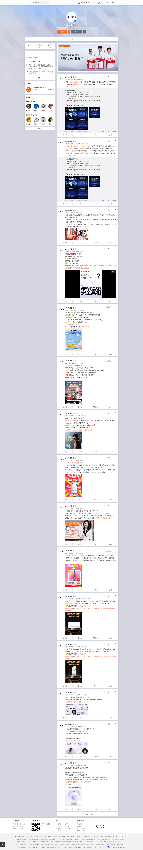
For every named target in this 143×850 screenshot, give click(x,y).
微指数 (21, 828)
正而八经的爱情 (30, 110)
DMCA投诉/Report (98, 836)
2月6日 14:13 (69, 251)
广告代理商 (67, 828)
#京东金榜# (89, 601)
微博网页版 (79, 131)
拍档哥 (43, 124)
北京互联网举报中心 (33, 844)
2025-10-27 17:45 (70, 695)
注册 (106, 3)
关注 (62, 32)
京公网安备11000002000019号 (116, 847)
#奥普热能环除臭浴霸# (103, 656)
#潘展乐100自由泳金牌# (85, 430)
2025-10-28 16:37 (70, 599)
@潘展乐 (68, 420)
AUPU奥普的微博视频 (81, 268)
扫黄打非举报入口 (111, 844)
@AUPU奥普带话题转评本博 (83, 153)
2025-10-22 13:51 (70, 765)
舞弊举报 (39, 836)
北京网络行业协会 (99, 844)
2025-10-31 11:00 (70, 508)
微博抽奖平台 (80, 79)
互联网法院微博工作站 (111, 836)
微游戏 (15, 828)
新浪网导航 (62, 836)
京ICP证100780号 (22, 839)
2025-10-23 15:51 (70, 727)
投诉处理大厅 (87, 836)
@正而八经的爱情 (74, 82)
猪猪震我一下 (30, 124)
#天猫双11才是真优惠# (102, 513)
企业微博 (58, 826)
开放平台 (58, 830)
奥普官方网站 (37, 72)
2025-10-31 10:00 (70, 553)
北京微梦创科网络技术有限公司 (95, 847)
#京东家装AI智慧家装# (72, 146)
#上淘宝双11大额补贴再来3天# (75, 463)
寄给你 (51, 124)
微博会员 (15, 826)
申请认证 (58, 824)
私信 (76, 32)
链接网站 (66, 824)
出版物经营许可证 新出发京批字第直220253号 (111, 842)
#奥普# (79, 266)
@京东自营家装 (69, 90)
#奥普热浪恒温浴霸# (102, 608)
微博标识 (58, 828)
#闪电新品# (70, 603)
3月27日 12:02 (69, 79)
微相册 (21, 826)
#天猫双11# (76, 516)
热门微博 (15, 824)
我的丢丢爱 (44, 110)
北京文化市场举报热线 (77, 844)
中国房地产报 (37, 110)
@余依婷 (97, 215)
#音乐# (75, 702)
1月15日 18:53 (69, 310)
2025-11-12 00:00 (70, 460)
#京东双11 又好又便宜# (88, 608)
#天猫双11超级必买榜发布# (105, 518)
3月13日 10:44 (69, 144)
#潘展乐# (68, 430)
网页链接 (70, 87)
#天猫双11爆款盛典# (84, 782)
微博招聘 (55, 836)
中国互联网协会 (88, 844)
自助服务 (79, 826)
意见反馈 (33, 836)
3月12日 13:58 (69, 131)
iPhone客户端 (80, 144)
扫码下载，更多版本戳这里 (46, 824)
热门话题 (22, 824)
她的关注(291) (30, 102)
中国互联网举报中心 (21, 844)
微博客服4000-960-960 (22, 836)
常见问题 (79, 824)
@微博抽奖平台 (77, 84)
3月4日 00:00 (69, 213)
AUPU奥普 (68, 77)
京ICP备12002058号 (34, 839)
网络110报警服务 (64, 844)
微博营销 (66, 826)
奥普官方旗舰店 (46, 72)
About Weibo (47, 836)
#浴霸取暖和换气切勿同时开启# (92, 266)
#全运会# (75, 430)
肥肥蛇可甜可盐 (38, 124)
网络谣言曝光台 (121, 844)
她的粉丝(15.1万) (31, 115)
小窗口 (113, 271)
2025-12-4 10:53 (70, 363)
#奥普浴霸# (69, 702)
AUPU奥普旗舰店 (37, 88)
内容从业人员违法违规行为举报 (49, 844)
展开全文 (87, 105)
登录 (112, 3)
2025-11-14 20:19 (70, 416)
